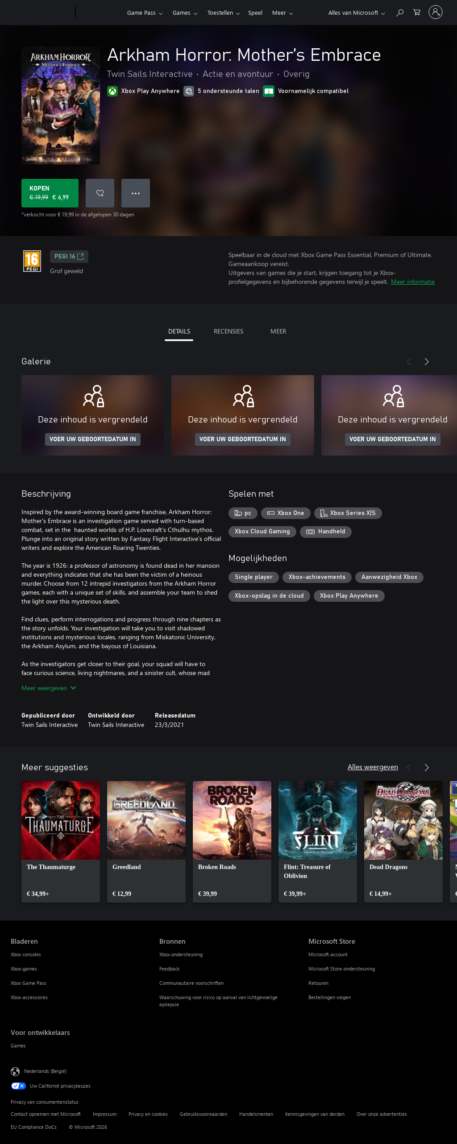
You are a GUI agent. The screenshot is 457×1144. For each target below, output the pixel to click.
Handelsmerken (256, 1114)
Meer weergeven (48, 688)
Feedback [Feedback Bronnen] (169, 968)
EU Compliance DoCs (34, 1127)
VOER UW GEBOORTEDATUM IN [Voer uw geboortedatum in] (93, 439)
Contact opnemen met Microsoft (46, 1114)
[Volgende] (427, 361)
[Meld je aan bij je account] (435, 12)
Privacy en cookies (148, 1114)
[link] (60, 842)
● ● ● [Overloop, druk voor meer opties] (136, 192)
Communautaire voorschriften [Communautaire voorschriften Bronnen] (191, 983)
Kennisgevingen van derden (315, 1114)
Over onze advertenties (382, 1114)
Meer (257, 12)
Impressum (104, 1114)
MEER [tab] (278, 331)
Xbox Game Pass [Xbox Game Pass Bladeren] (28, 983)
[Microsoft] (41, 12)
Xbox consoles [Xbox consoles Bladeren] (26, 954)
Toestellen (220, 12)
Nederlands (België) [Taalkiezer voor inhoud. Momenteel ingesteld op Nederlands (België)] (45, 1071)
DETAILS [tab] (179, 331)
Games (182, 12)
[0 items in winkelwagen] (416, 11)
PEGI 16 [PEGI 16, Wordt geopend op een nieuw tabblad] (69, 256)
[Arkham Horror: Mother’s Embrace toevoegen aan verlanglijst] (100, 193)
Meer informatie (413, 281)
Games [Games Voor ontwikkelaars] (18, 1045)
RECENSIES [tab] (228, 331)
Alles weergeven (373, 766)
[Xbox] (100, 12)
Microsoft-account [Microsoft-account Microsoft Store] (328, 954)
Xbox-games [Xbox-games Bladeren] (24, 968)
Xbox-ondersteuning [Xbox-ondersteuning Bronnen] (181, 954)
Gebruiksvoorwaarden (203, 1114)
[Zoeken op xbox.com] (399, 11)
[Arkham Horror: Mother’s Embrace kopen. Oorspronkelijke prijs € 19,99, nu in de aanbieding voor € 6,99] (50, 193)
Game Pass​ (141, 12)
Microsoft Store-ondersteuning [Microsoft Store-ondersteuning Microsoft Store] (341, 968)
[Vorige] (409, 361)
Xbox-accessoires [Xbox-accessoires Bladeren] (29, 997)
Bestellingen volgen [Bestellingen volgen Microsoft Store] (329, 997)
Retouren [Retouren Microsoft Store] (318, 983)
